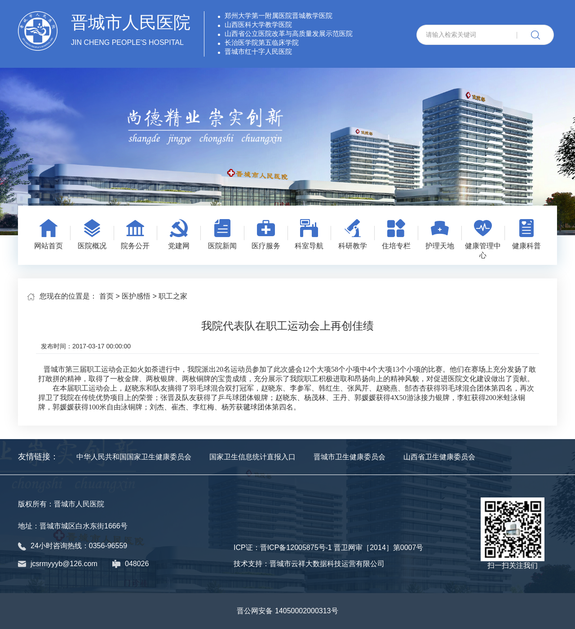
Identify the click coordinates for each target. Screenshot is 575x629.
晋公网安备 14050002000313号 (287, 611)
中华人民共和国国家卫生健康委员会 (133, 457)
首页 (106, 296)
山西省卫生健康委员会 (439, 457)
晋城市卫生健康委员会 (349, 457)
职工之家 (173, 296)
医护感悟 (136, 296)
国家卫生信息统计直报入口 (252, 457)
